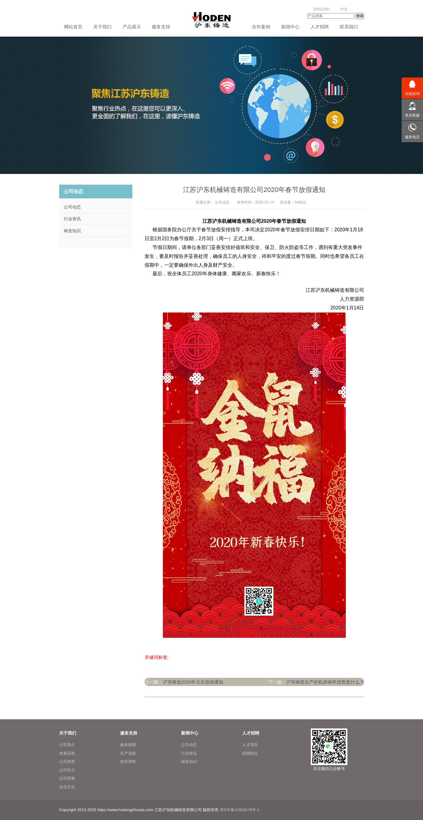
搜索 (360, 16)
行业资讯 (72, 218)
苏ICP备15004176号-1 (240, 809)
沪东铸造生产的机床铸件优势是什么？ (325, 682)
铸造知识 (72, 230)
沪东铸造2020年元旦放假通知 (193, 682)
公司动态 (222, 202)
